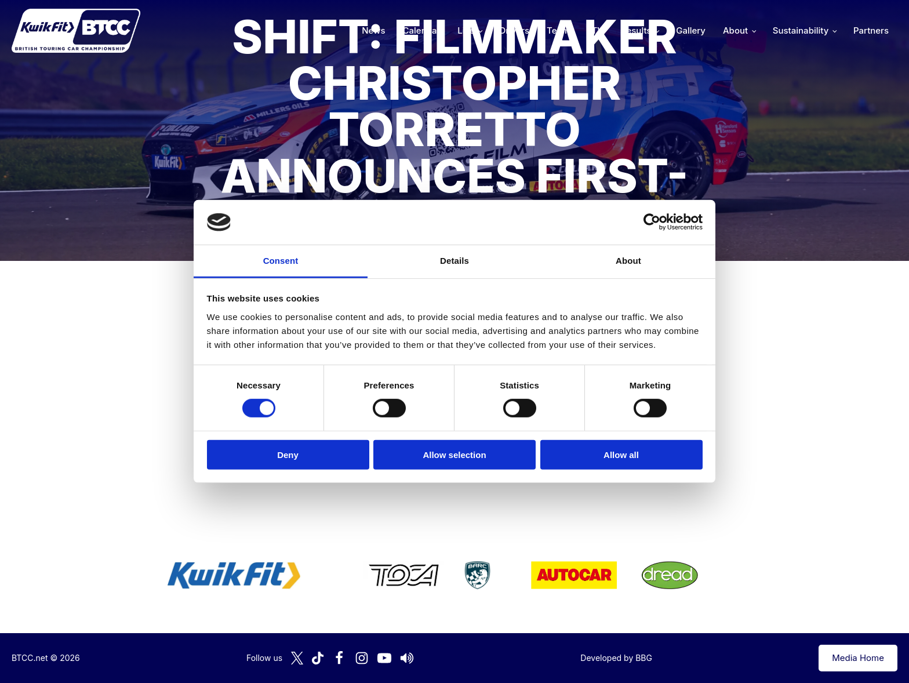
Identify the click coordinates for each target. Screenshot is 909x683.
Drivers (514, 30)
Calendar (422, 30)
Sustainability (800, 30)
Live (465, 30)
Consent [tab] (281, 261)
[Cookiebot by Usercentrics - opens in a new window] (652, 222)
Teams (561, 30)
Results (636, 30)
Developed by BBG (616, 658)
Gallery (691, 30)
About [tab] (628, 261)
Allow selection (454, 454)
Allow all (621, 454)
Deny (288, 454)
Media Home (858, 657)
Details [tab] (454, 261)
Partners (871, 30)
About (735, 30)
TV (597, 30)
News (373, 30)
